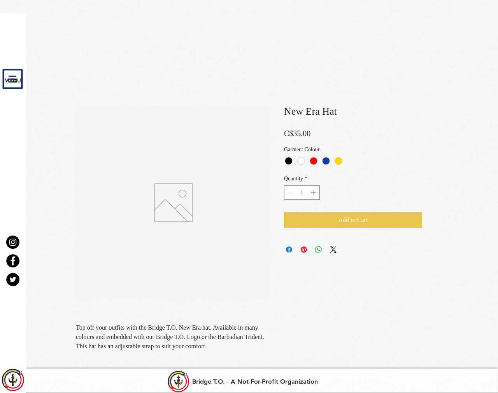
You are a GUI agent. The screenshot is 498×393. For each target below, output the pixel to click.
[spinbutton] (302, 192)
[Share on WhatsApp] (318, 249)
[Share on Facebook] (289, 249)
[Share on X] (333, 249)
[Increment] (314, 192)
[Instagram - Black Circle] (12, 242)
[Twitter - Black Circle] (12, 279)
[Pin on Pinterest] (304, 249)
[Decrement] (290, 192)
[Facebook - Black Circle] (12, 260)
